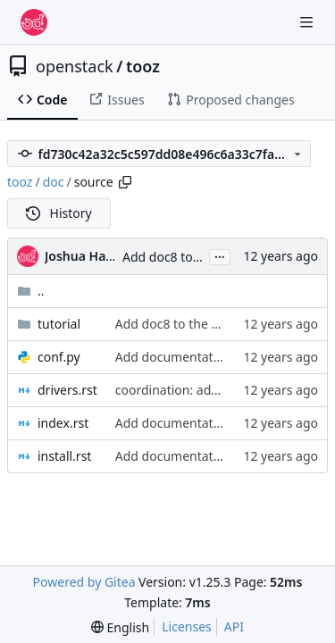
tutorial (59, 323)
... (219, 255)
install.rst (64, 455)
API (234, 626)
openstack (74, 66)
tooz (143, 66)
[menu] (120, 627)
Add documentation (173, 356)
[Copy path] (125, 182)
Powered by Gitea (84, 581)
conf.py (59, 356)
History (59, 213)
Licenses (187, 626)
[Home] (34, 22)
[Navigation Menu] (308, 22)
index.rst (63, 422)
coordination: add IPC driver (197, 389)
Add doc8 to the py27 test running (215, 323)
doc (53, 181)
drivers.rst (67, 389)
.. (31, 290)
